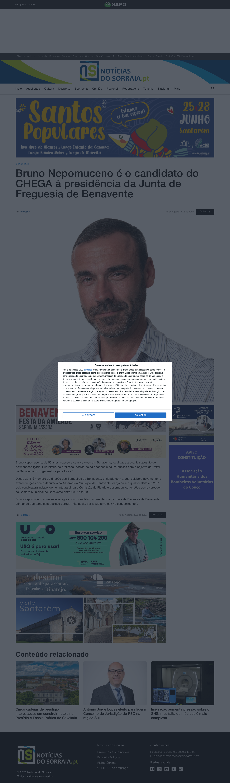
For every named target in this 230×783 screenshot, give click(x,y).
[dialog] (115, 391)
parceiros (88, 370)
